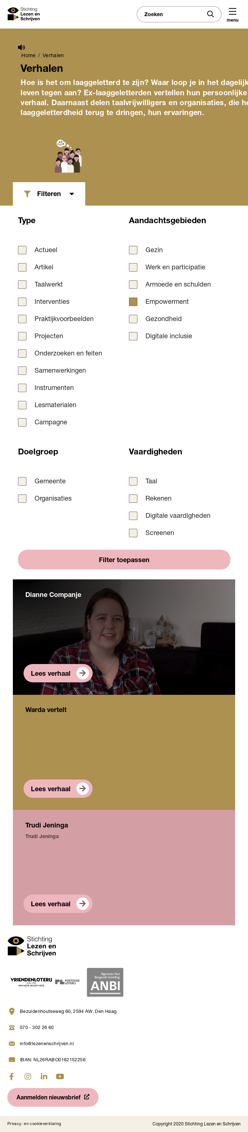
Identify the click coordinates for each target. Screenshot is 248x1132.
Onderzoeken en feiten (68, 354)
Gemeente (50, 482)
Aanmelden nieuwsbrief (48, 1098)
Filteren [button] (49, 194)
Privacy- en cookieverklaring (34, 1124)
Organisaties (53, 499)
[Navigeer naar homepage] (31, 947)
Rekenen (158, 499)
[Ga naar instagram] (28, 1077)
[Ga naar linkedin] (44, 1077)
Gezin (154, 250)
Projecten (49, 336)
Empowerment (167, 302)
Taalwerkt (49, 285)
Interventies (52, 302)
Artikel (44, 268)
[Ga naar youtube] (60, 1077)
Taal (151, 482)
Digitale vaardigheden (178, 516)
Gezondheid (163, 319)
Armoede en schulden (178, 285)
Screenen (159, 533)
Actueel (46, 250)
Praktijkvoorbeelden (64, 319)
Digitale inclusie (168, 336)
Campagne (51, 423)
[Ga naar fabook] (12, 1077)
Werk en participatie (175, 268)
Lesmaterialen (55, 405)
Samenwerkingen (60, 371)
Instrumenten (54, 388)
